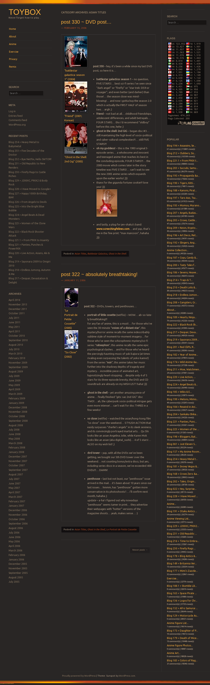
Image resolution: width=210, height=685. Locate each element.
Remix (12, 66)
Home (12, 29)
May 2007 (14, 487)
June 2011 (15, 322)
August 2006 (16, 528)
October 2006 (17, 519)
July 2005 (14, 581)
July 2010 (14, 349)
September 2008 (18, 420)
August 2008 (16, 425)
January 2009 (16, 403)
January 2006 (16, 559)
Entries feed (16, 115)
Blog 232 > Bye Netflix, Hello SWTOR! (30, 159)
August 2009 (16, 371)
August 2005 (16, 577)
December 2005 (18, 564)
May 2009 (14, 385)
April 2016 (14, 300)
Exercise (13, 51)
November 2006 (18, 514)
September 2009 (18, 367)
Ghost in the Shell (117, 253)
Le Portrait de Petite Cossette (121, 529)
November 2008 (18, 411)
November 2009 (18, 362)
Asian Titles (80, 253)
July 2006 (14, 532)
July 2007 (14, 479)
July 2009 (14, 376)
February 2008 (17, 447)
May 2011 (14, 327)
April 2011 (14, 331)
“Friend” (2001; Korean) (75, 116)
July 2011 (14, 318)
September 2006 (18, 523)
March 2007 (15, 497)
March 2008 (15, 443)
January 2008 (16, 452)
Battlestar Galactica (97, 253)
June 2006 (15, 537)
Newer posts (140, 550)
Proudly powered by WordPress (79, 676)
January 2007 (16, 505)
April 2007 (14, 492)
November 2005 (18, 568)
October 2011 (17, 313)
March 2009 (15, 394)
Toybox (25, 12)
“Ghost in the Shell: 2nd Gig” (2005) (75, 157)
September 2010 (18, 340)
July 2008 (14, 429)
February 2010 (17, 358)
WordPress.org (17, 124)
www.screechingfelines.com (112, 228)
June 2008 (15, 434)
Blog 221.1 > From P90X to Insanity (29, 240)
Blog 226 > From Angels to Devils (28, 202)
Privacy (13, 59)
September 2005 (18, 573)
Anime (12, 44)
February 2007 (17, 501)
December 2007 (18, 456)
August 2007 (16, 474)
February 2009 (17, 398)
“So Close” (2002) (71, 352)
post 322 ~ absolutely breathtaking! (99, 274)
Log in (12, 111)
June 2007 (15, 483)
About (12, 36)
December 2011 (18, 309)
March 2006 (15, 550)
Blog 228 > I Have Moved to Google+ (30, 189)
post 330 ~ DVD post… (86, 22)
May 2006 (14, 541)
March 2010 (15, 353)
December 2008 (18, 407)
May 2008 (14, 438)
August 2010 (16, 344)
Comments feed (18, 120)
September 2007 (18, 470)
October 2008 (17, 416)
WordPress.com (127, 676)
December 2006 (18, 510)
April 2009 (14, 389)
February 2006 (17, 555)
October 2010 (17, 335)
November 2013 (18, 304)
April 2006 (14, 546)
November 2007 (18, 461)
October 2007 (17, 465)
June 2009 (15, 380)
